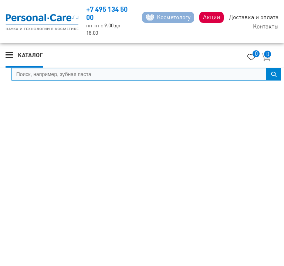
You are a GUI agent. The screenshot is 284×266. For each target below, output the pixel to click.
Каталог (30, 55)
